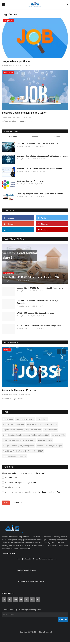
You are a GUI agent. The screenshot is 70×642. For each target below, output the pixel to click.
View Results (17, 502)
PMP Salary (42, 419)
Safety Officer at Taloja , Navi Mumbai (30, 581)
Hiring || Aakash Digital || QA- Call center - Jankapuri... (37, 559)
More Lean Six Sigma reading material (20, 482)
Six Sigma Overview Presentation (30, 181)
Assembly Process (45, 440)
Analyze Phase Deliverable (13, 424)
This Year (57, 136)
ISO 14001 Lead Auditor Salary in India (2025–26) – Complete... (37, 301)
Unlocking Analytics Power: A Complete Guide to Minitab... (40, 193)
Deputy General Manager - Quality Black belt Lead (22, 430)
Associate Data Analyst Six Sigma (49, 445)
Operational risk (50, 430)
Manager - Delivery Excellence (14, 456)
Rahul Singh (21, 184)
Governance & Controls (25, 419)
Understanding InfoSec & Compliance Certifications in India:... (42, 156)
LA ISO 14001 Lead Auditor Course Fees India (35, 313)
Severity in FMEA (58, 435)
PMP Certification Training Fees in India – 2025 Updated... (40, 168)
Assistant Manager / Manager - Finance (42, 424)
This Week (13, 136)
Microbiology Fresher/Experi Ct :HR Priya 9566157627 (23, 451)
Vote (6, 502)
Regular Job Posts (12, 487)
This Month (35, 136)
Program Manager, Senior (16, 61)
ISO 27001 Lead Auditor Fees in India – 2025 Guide (37, 143)
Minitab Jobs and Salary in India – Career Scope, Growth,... (41, 325)
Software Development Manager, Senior (24, 112)
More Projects (11, 477)
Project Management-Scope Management (19, 440)
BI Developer (8, 419)
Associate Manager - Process (19, 390)
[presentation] (59, 351)
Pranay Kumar (7, 65)
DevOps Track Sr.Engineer (27, 570)
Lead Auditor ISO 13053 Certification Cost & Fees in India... (40, 288)
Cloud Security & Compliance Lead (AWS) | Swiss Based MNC (26, 435)
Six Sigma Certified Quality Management (18, 445)
